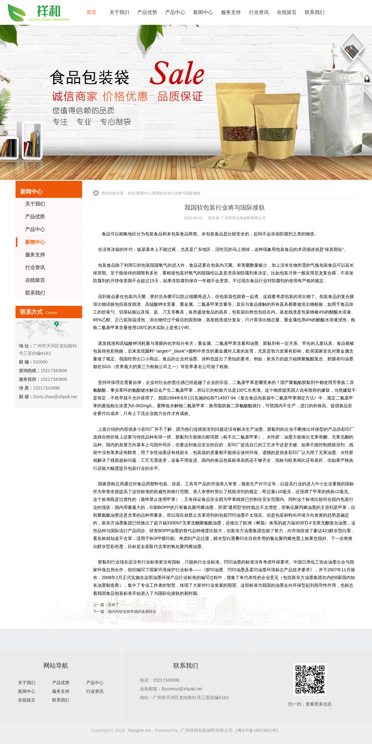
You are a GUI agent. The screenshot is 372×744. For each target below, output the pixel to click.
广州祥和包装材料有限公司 (243, 218)
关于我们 (119, 12)
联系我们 (315, 12)
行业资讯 (259, 12)
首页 (91, 12)
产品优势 (147, 12)
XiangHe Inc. (139, 730)
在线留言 (287, 12)
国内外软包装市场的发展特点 (132, 611)
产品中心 (175, 12)
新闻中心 (203, 12)
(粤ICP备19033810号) (257, 730)
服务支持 (231, 12)
